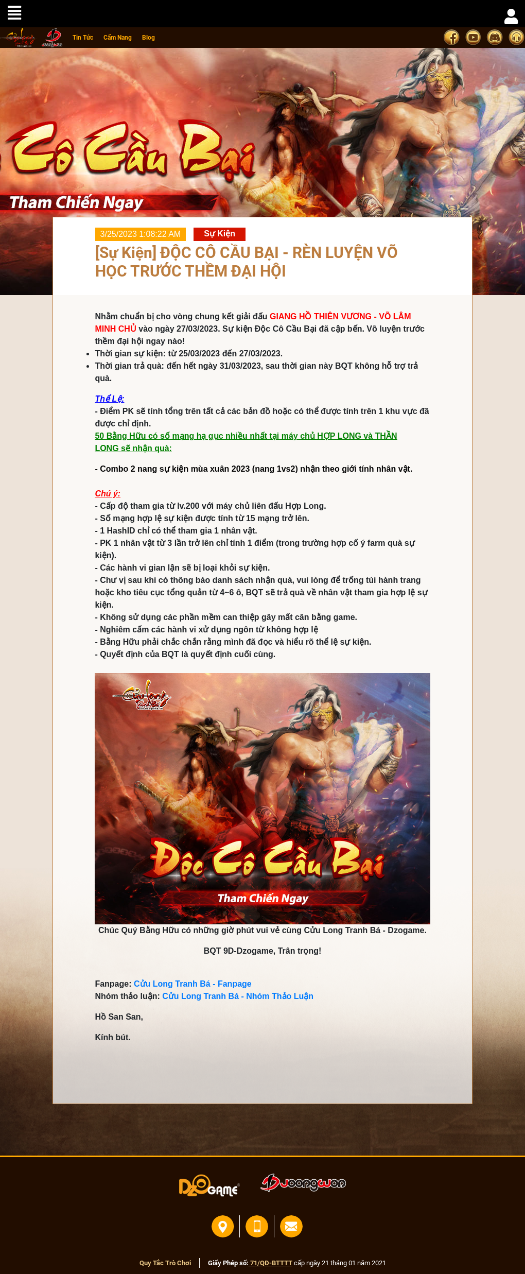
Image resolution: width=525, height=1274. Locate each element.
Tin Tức (83, 37)
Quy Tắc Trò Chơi (165, 1263)
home (18, 37)
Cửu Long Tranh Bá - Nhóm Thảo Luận (237, 996)
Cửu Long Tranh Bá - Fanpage (193, 983)
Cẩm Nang (117, 37)
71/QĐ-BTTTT (270, 1263)
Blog (148, 37)
